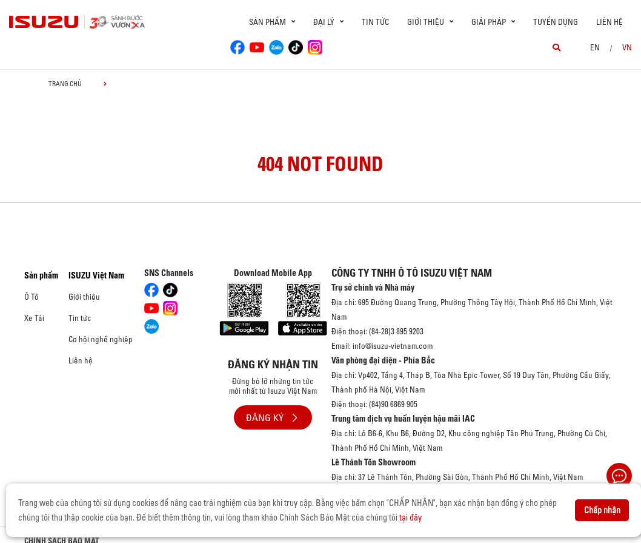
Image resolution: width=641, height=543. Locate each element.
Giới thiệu (84, 297)
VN (627, 47)
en (595, 47)
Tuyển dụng (555, 22)
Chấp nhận (602, 510)
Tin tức (375, 22)
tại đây (410, 517)
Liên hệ (609, 22)
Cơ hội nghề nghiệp (100, 339)
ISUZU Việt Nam (96, 275)
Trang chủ (65, 83)
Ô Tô (31, 297)
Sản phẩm (41, 275)
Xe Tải (34, 318)
